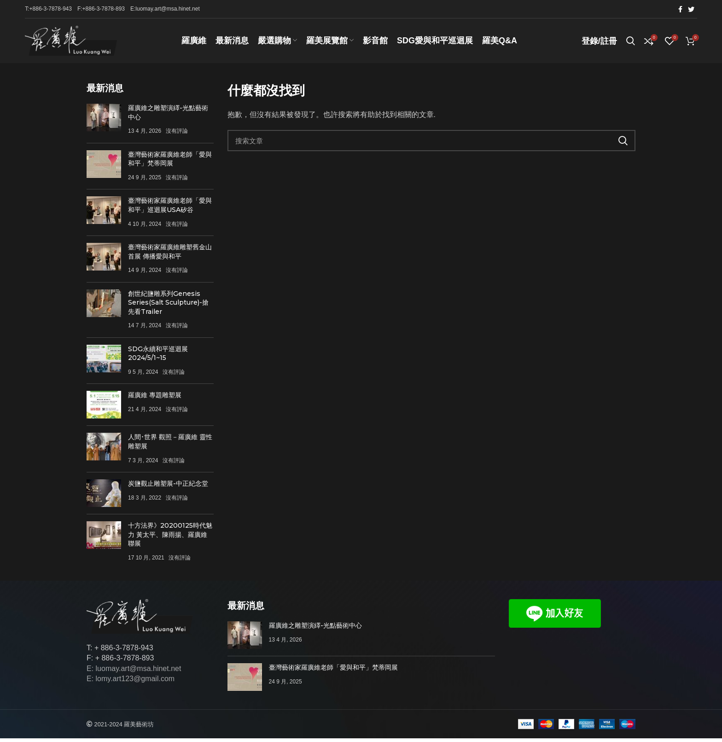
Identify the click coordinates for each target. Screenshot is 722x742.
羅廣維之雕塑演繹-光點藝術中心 (315, 629)
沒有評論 (177, 134)
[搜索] (431, 144)
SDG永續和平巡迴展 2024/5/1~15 (158, 356)
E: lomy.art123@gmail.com (131, 682)
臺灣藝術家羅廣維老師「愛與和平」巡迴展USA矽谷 (170, 209)
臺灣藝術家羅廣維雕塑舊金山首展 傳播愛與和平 (170, 255)
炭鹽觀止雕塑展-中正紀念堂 (168, 487)
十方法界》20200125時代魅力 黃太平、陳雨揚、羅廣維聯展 (170, 538)
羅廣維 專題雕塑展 (154, 399)
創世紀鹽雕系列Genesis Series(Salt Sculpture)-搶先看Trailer (168, 306)
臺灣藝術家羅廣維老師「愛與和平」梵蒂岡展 (170, 162)
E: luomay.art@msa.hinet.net (134, 672)
